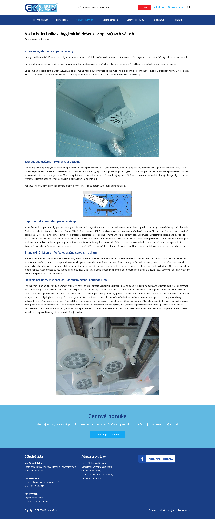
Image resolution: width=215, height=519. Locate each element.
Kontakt (178, 19)
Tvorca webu (184, 510)
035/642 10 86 (103, 7)
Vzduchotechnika (84, 19)
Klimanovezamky (175, 7)
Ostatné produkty (135, 19)
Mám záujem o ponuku (107, 434)
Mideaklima (159, 7)
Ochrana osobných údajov (161, 510)
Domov (28, 39)
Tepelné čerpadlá (109, 19)
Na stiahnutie (159, 19)
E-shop (144, 7)
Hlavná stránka (40, 19)
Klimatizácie (62, 19)
